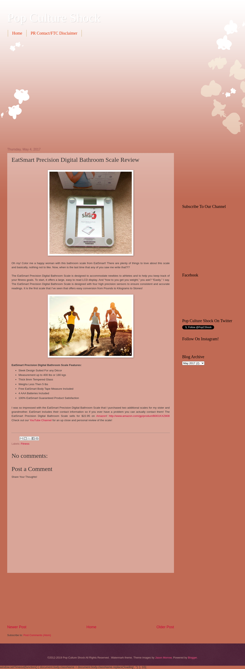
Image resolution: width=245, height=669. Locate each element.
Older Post (165, 627)
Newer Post (16, 627)
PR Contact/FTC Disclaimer (54, 33)
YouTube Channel (41, 420)
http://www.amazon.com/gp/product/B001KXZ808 (139, 415)
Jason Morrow (163, 657)
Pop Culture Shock (53, 17)
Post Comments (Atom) (37, 635)
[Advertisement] (49, 91)
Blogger (192, 657)
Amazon (101, 415)
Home (17, 33)
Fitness (25, 443)
